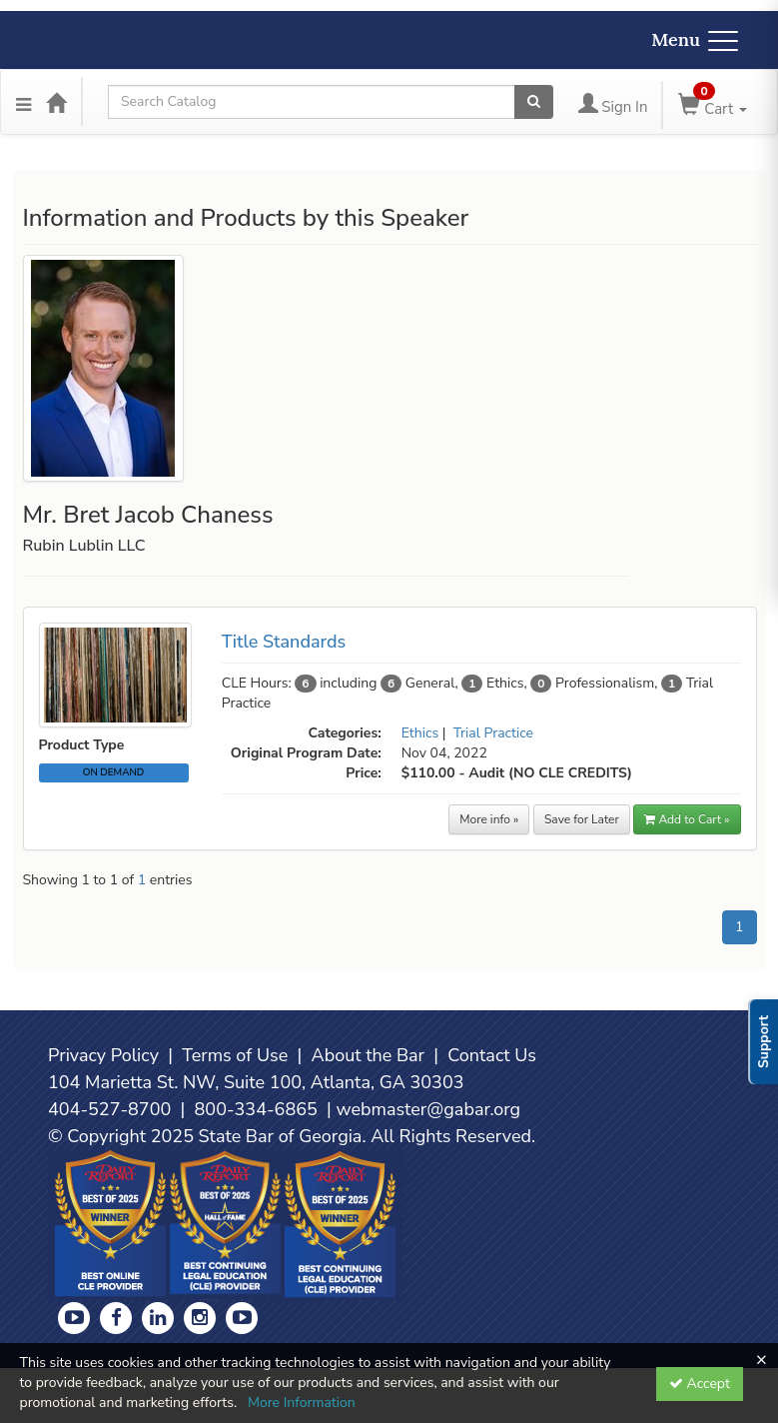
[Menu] (23, 102)
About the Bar (368, 1055)
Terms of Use (235, 1055)
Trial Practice (493, 732)
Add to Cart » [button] (686, 819)
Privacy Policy (103, 1055)
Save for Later (581, 819)
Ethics (419, 732)
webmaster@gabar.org (428, 1109)
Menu (694, 39)
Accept (699, 1383)
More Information (302, 1402)
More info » (488, 819)
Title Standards (284, 642)
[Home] (56, 102)
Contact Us (491, 1055)
